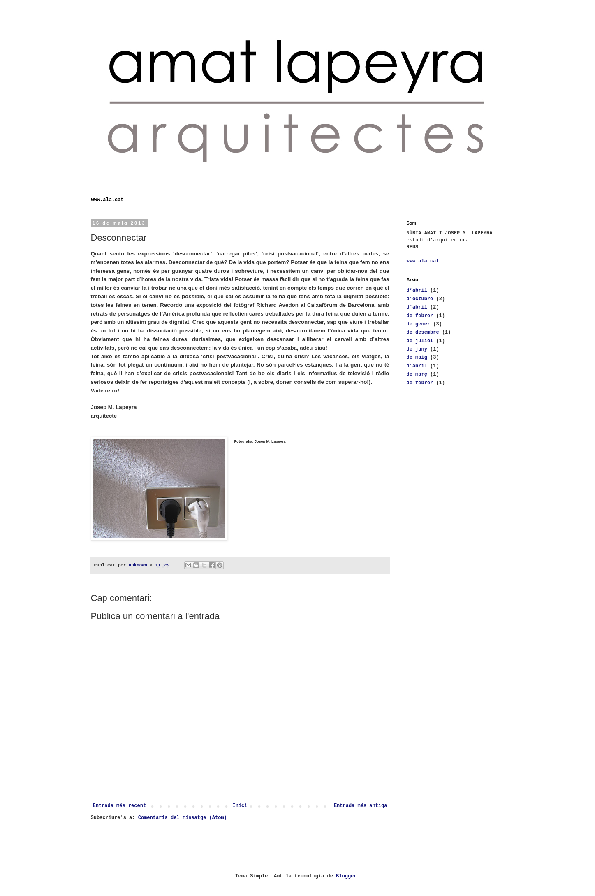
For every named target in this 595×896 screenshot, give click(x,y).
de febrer (420, 316)
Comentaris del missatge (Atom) (182, 818)
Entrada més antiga (360, 806)
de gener (419, 324)
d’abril (417, 290)
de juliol (420, 341)
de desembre (423, 332)
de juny (417, 349)
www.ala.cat (107, 200)
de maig (417, 357)
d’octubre (420, 299)
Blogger (346, 876)
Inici (239, 806)
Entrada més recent (119, 806)
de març (417, 374)
